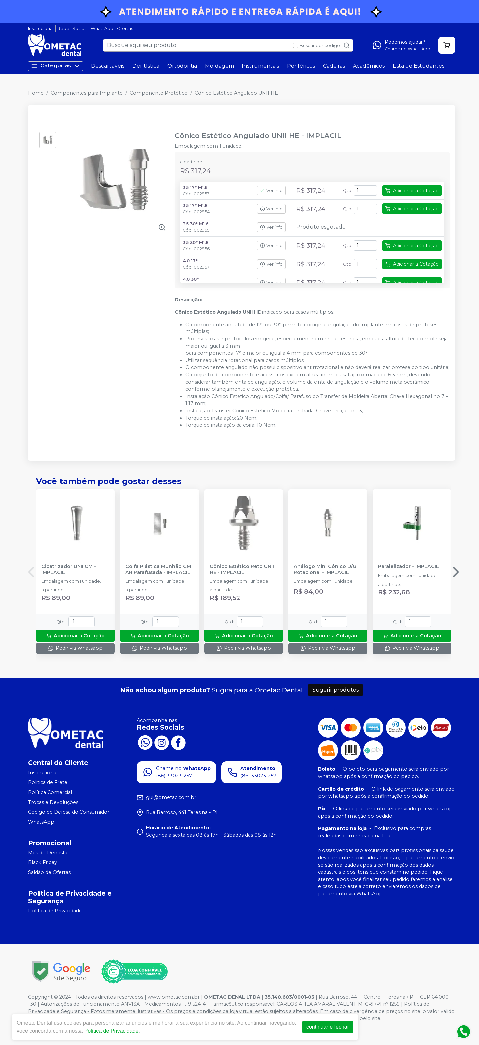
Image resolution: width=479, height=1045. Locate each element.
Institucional (41, 28)
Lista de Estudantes (418, 66)
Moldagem (219, 66)
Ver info (271, 190)
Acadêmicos (369, 66)
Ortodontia (182, 66)
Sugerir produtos (335, 690)
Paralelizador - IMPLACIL (408, 566)
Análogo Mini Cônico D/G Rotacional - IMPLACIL (325, 569)
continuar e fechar (327, 1027)
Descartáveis (107, 66)
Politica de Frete (47, 783)
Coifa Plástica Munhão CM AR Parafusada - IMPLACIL (158, 569)
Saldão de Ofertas (49, 872)
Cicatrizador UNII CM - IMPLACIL (68, 569)
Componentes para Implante (87, 93)
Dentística (145, 66)
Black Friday (42, 862)
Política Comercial (50, 792)
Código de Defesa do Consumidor (68, 812)
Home (36, 93)
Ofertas (125, 28)
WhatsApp (102, 28)
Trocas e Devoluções (53, 802)
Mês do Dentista (47, 853)
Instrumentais (260, 66)
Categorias (55, 66)
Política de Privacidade (55, 911)
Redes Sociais (72, 28)
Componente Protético (159, 93)
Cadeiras (334, 66)
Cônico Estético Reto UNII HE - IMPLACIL (242, 569)
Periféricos (301, 66)
